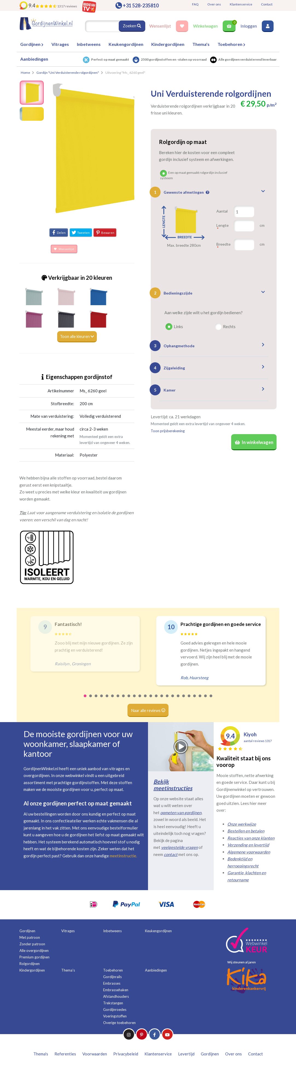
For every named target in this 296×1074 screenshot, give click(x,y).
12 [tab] (145, 699)
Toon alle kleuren (77, 336)
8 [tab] (123, 699)
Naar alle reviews (148, 710)
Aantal (222, 211)
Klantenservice (241, 4)
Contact (266, 4)
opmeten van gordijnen (180, 812)
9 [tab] (129, 699)
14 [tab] (156, 699)
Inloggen (248, 25)
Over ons (214, 4)
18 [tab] (178, 699)
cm (262, 225)
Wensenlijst (160, 25)
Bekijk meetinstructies (172, 784)
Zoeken (132, 25)
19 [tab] (183, 699)
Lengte (222, 227)
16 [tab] (167, 699)
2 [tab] (90, 699)
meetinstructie (123, 855)
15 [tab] (162, 699)
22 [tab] (200, 699)
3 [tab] (96, 699)
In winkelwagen (253, 442)
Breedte (223, 246)
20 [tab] (189, 699)
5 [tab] (107, 699)
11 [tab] (140, 699)
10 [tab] (134, 699)
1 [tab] (85, 699)
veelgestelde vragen (179, 847)
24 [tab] (211, 699)
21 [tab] (194, 699)
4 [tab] (101, 699)
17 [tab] (173, 699)
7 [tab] (118, 699)
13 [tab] (151, 699)
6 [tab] (112, 699)
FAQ (195, 4)
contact (171, 854)
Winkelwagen (205, 25)
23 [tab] (205, 699)
